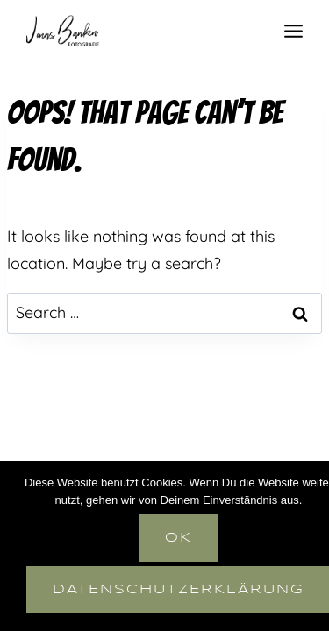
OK (178, 538)
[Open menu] (293, 30)
